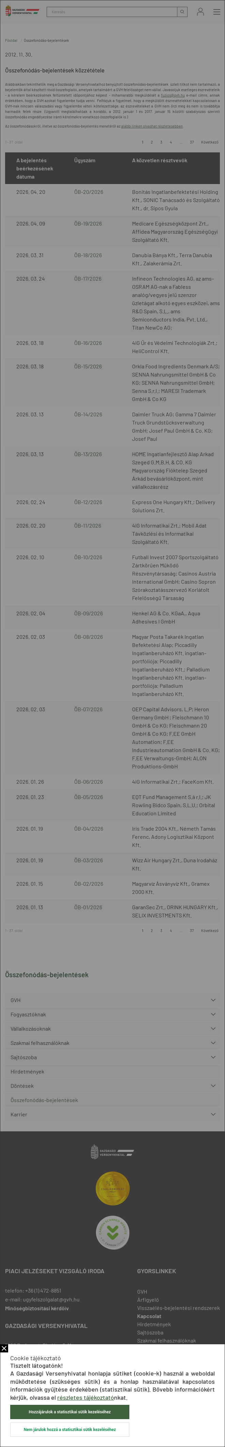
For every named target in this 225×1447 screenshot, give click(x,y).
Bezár (4, 1348)
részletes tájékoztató (85, 1397)
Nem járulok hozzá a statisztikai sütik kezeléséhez (70, 1429)
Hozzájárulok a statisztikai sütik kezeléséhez (70, 1412)
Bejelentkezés (200, 11)
